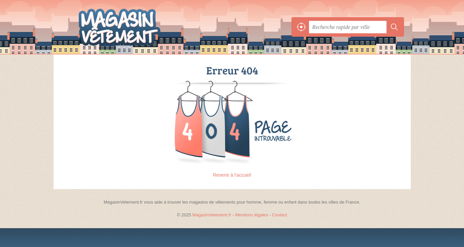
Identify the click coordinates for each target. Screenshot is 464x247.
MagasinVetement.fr (134, 27)
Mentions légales (251, 214)
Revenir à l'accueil (232, 175)
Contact (279, 214)
